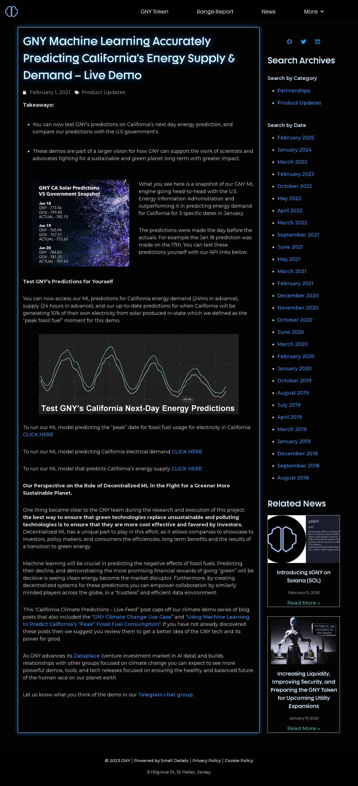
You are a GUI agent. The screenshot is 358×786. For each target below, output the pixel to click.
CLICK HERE (38, 435)
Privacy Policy (211, 760)
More (314, 11)
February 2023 (295, 174)
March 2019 (292, 429)
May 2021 (288, 259)
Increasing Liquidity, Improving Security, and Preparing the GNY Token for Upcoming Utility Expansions (304, 689)
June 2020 (290, 332)
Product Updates (103, 92)
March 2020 (292, 344)
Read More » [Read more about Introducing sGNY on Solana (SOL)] (304, 603)
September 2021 (298, 235)
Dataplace (87, 656)
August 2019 (293, 393)
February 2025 (295, 138)
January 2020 (294, 369)
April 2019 (289, 417)
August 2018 (293, 478)
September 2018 (298, 466)
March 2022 (292, 223)
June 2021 (290, 247)
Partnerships (293, 91)
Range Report (215, 11)
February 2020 (296, 356)
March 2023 (292, 162)
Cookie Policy (249, 760)
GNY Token (154, 11)
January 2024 (294, 150)
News (268, 11)
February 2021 (295, 283)
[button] (290, 42)
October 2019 (294, 381)
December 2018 (297, 454)
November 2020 (297, 308)
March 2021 (291, 271)
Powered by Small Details (158, 760)
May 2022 (289, 198)
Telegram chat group (165, 695)
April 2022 (289, 211)
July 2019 (288, 405)
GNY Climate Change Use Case (132, 617)
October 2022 (294, 186)
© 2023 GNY (107, 760)
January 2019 (294, 441)
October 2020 (294, 320)
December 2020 (298, 296)
